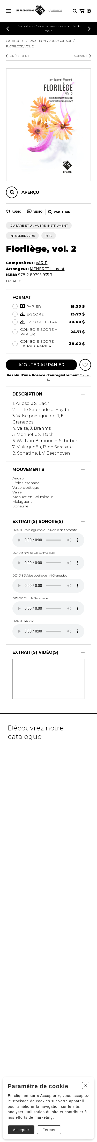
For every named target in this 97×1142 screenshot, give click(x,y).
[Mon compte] (89, 11)
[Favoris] (85, 365)
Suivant (82, 56)
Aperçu (30, 192)
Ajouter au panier (41, 364)
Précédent (17, 56)
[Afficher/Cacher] (83, 469)
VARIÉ (41, 263)
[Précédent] (7, 28)
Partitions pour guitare (50, 41)
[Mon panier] (81, 11)
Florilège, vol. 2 (20, 46)
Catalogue (15, 41)
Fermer (49, 1130)
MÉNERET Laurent (47, 269)
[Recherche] (75, 11)
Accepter (21, 1130)
